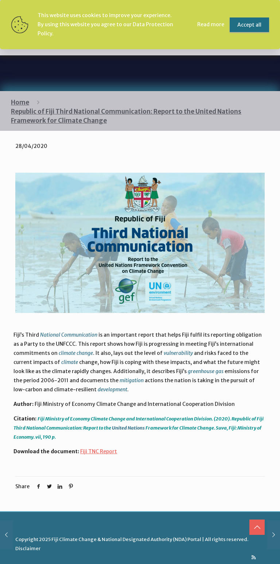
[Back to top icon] (257, 527)
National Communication (68, 335)
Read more (210, 24)
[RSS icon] (253, 557)
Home (20, 102)
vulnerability (178, 353)
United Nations (128, 428)
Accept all (249, 24)
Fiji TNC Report (98, 451)
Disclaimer (27, 548)
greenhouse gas (205, 371)
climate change (76, 353)
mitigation (132, 380)
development (112, 389)
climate (69, 362)
